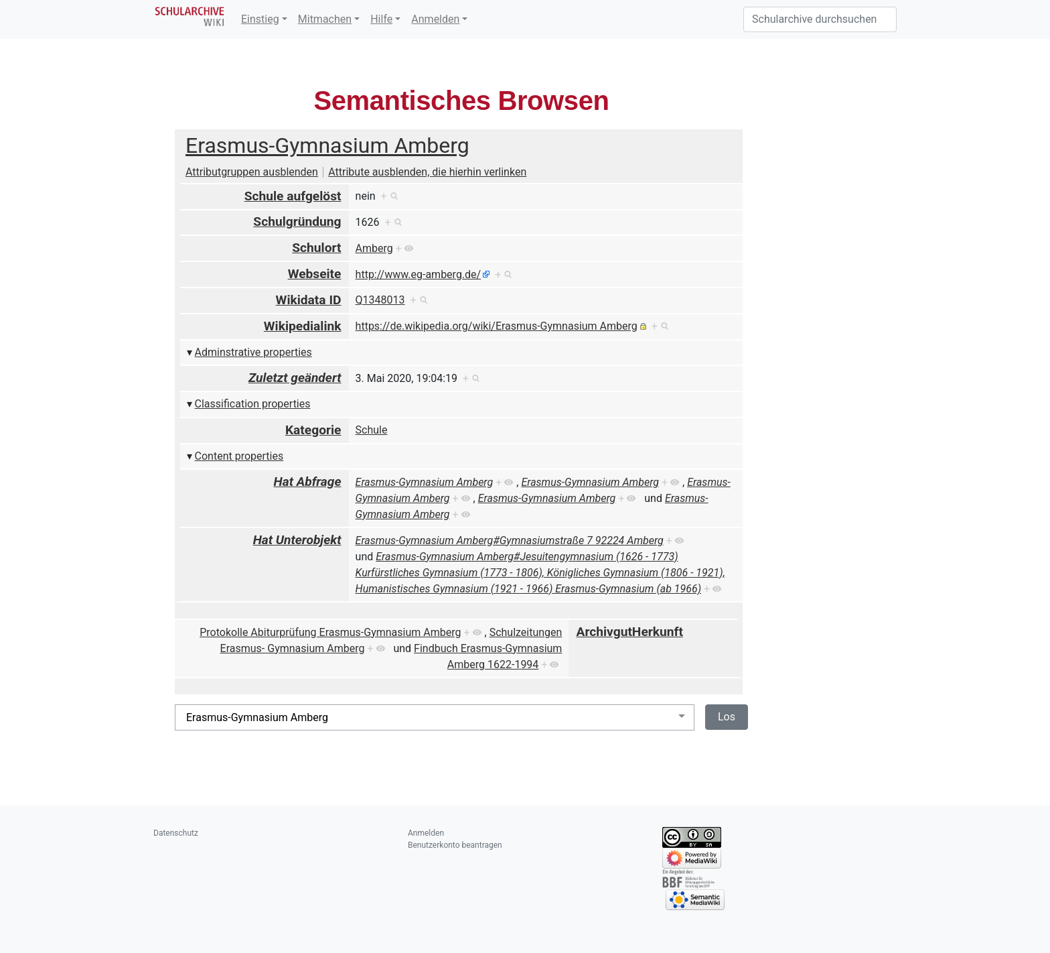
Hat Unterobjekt (297, 540)
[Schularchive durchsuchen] (820, 19)
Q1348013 (380, 300)
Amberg (374, 248)
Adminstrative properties (253, 352)
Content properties (239, 456)
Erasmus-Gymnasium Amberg (327, 145)
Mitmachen (325, 19)
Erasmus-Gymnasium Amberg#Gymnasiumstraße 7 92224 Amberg (510, 540)
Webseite (315, 273)
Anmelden (435, 19)
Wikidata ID (309, 300)
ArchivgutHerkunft (630, 631)
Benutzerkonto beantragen (455, 845)
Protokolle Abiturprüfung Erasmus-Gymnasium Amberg (330, 632)
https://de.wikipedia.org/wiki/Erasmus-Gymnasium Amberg (497, 326)
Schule (372, 430)
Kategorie (313, 430)
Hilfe (381, 19)
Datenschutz (175, 833)
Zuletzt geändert (295, 377)
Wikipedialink (303, 326)
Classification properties (253, 403)
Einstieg (260, 19)
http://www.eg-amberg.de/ (418, 274)
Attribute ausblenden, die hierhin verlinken (427, 172)
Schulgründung (297, 221)
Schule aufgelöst (293, 196)
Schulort (316, 247)
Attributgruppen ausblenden (251, 172)
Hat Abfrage (308, 481)
